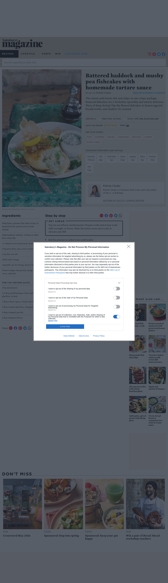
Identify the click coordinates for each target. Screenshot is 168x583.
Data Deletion (69, 336)
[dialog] (84, 291)
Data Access (84, 336)
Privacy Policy (98, 336)
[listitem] (84, 282)
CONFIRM (65, 327)
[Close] (129, 247)
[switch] (116, 288)
